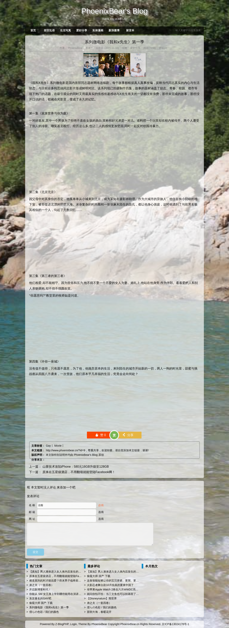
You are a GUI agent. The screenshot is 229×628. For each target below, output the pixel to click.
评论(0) (163, 48)
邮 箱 (32, 512)
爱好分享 (81, 30)
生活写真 (65, 30)
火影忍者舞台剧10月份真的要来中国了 (110, 585)
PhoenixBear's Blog (85, 454)
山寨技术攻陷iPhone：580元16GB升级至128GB (75, 466)
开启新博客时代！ (40, 589)
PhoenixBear (74, 48)
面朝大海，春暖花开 (99, 611)
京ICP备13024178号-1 (175, 624)
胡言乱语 (49, 30)
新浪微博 (114, 30)
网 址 (32, 518)
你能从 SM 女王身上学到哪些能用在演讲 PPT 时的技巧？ (64, 594)
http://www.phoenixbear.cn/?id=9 (65, 450)
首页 (33, 30)
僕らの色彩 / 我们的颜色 (44, 611)
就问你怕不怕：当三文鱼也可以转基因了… (113, 594)
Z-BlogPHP (62, 624)
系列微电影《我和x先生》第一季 (114, 42)
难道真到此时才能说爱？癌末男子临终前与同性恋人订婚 (63, 580)
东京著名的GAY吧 (40, 598)
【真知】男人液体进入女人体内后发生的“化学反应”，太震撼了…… (69, 571)
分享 (127, 435)
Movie (58, 445)
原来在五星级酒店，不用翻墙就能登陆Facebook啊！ (78, 472)
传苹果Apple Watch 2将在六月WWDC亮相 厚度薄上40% (121, 589)
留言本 (130, 30)
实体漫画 (97, 30)
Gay (48, 445)
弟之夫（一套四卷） (41, 585)
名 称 (32, 505)
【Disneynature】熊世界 (102, 598)
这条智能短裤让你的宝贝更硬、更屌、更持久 (114, 580)
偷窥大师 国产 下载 (41, 602)
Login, (74, 624)
